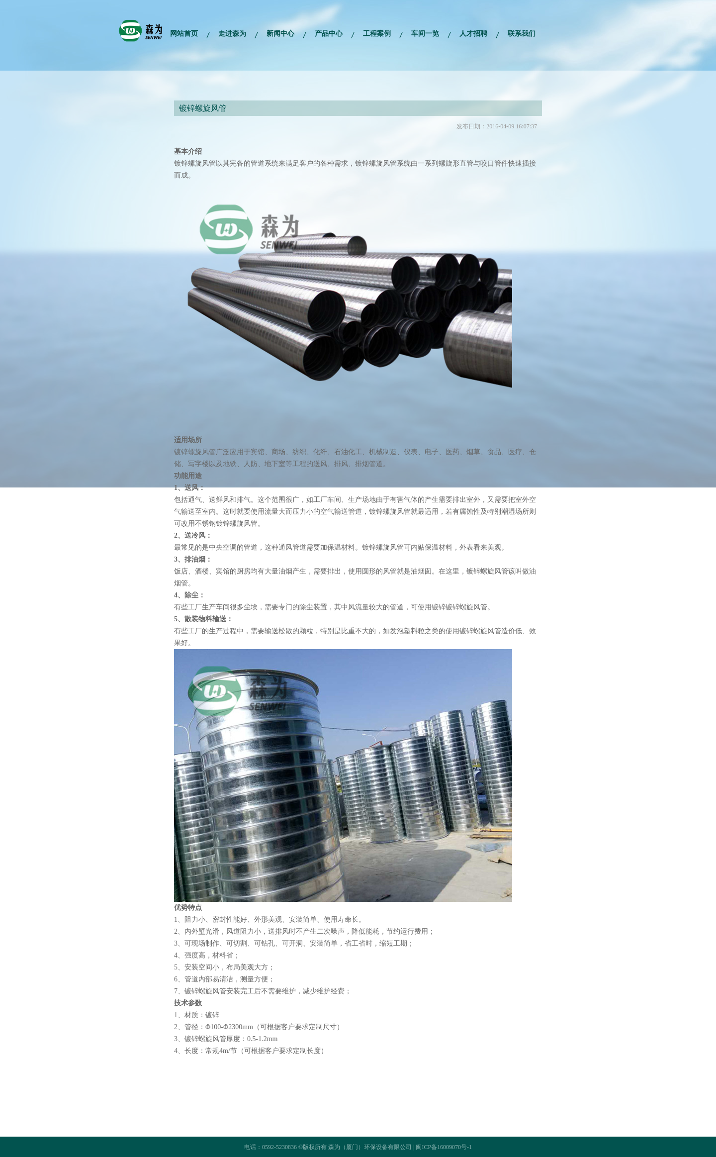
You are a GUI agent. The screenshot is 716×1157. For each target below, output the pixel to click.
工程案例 (377, 33)
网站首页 (184, 33)
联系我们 (522, 33)
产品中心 (329, 33)
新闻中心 (280, 33)
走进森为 (232, 33)
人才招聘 (473, 33)
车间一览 (425, 33)
